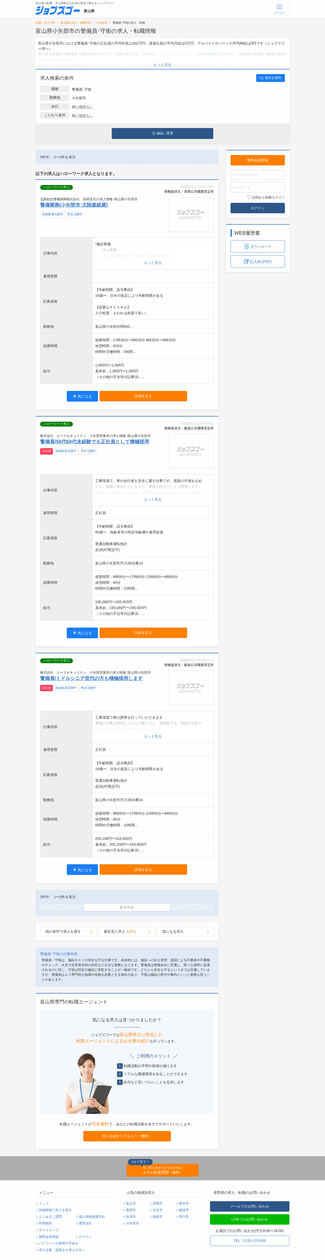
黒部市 (131, 1210)
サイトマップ (49, 1230)
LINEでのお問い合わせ (249, 1219)
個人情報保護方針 (92, 1217)
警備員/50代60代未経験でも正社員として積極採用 (94, 441)
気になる (82, 396)
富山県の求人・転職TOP (75, 22)
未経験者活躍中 (52, 214)
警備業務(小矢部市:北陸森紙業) (74, 205)
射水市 (184, 1203)
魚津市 (131, 1217)
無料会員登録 (257, 160)
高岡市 (157, 1203)
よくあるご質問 (50, 1217)
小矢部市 (101, 22)
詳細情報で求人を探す (55, 1210)
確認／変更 (162, 133)
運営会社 (85, 1223)
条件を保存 (270, 78)
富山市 (131, 1203)
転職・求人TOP (45, 22)
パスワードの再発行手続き (58, 1243)
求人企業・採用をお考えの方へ (62, 1250)
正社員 (46, 450)
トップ (44, 1203)
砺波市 (184, 1210)
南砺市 (157, 1217)
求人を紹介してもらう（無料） (127, 1136)
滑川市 (184, 1217)
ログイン (258, 208)
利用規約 (45, 1223)
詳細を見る (143, 396)
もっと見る (162, 65)
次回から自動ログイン (266, 197)
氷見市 (157, 1210)
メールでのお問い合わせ (249, 1206)
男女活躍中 (75, 214)
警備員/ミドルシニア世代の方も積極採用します (91, 678)
